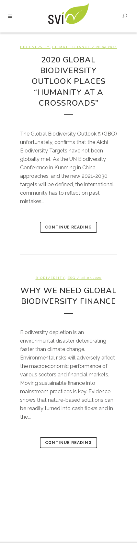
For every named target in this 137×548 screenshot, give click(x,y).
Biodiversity (35, 47)
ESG (71, 278)
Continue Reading (68, 227)
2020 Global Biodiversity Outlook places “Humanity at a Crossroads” (69, 81)
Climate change (71, 47)
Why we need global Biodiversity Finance (68, 296)
